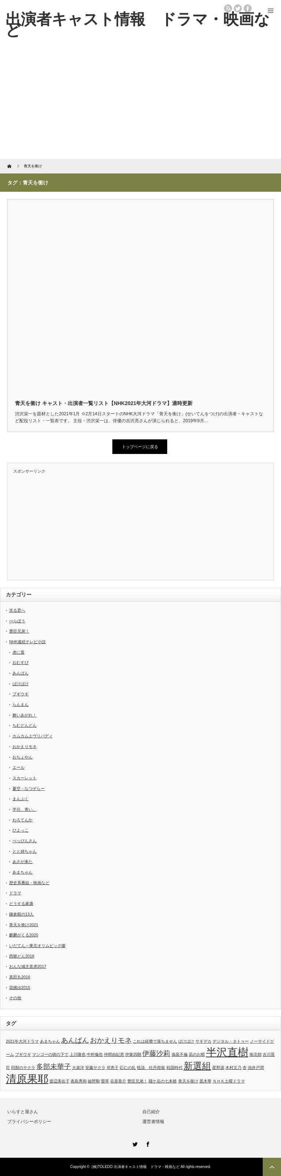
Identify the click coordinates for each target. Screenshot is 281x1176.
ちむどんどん (24, 725)
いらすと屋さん (22, 1111)
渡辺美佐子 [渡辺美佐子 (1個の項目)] (59, 1081)
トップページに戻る (140, 446)
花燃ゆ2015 (19, 987)
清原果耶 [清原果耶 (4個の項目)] (27, 1079)
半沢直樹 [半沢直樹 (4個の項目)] (227, 1052)
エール (18, 767)
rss (228, 8)
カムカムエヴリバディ (32, 736)
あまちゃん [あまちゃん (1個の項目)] (50, 1041)
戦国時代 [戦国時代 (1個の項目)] (174, 1067)
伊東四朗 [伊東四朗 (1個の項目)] (133, 1054)
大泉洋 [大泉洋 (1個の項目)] (78, 1067)
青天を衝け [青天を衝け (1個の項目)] (188, 1081)
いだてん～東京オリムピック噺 (37, 945)
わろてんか (22, 820)
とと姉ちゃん (24, 851)
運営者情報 (153, 1121)
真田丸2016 (19, 977)
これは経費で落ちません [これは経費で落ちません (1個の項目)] (155, 1041)
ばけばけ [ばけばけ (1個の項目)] (186, 1041)
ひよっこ (20, 830)
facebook (248, 8)
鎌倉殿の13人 (21, 914)
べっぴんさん (24, 841)
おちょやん (22, 757)
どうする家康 (21, 903)
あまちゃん (22, 872)
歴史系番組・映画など (29, 883)
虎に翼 (18, 652)
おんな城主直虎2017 (27, 966)
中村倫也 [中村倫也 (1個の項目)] (95, 1054)
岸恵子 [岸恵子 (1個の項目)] (112, 1067)
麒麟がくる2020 (23, 935)
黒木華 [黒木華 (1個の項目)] (205, 1081)
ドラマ (15, 893)
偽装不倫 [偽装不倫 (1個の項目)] (180, 1054)
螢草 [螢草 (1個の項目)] (105, 1081)
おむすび (20, 662)
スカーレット (24, 778)
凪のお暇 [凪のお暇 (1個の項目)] (197, 1054)
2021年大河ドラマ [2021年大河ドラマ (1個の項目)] (22, 1041)
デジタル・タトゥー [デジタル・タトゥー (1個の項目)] (231, 1041)
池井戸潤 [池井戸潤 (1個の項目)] (256, 1067)
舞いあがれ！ (24, 715)
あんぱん (20, 673)
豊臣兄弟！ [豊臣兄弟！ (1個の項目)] (137, 1081)
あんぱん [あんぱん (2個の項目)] (75, 1040)
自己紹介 (151, 1111)
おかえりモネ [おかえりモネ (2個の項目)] (111, 1040)
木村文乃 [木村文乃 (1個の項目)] (233, 1067)
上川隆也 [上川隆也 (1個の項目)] (78, 1054)
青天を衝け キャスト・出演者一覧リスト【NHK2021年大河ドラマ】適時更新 (103, 403)
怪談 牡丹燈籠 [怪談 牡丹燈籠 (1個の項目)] (151, 1067)
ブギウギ (20, 694)
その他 (15, 998)
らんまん (20, 704)
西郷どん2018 (21, 956)
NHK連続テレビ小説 (27, 641)
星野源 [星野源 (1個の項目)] (218, 1067)
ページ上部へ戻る (272, 1167)
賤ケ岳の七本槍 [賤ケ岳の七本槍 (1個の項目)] (163, 1081)
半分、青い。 (24, 809)
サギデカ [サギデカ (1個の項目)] (203, 1041)
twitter (238, 8)
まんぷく (20, 799)
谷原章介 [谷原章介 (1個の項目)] (118, 1081)
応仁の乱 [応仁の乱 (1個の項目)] (128, 1067)
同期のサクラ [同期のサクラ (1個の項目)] (23, 1067)
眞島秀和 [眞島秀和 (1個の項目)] (79, 1081)
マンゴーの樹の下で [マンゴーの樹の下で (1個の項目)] (50, 1054)
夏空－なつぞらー (28, 788)
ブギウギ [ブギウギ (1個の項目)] (23, 1054)
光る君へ (17, 610)
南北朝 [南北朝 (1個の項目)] (256, 1054)
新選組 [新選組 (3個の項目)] (197, 1066)
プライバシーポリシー (29, 1121)
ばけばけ (20, 683)
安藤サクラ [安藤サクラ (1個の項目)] (95, 1067)
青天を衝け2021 (23, 925)
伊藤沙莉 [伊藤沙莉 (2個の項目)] (156, 1053)
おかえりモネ (24, 746)
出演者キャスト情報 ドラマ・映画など (137, 24)
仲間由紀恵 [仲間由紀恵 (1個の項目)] (114, 1054)
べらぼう (17, 621)
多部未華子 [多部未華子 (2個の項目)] (53, 1066)
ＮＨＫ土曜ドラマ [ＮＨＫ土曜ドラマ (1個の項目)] (229, 1081)
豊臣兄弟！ (19, 631)
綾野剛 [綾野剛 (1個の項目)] (94, 1081)
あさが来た (22, 861)
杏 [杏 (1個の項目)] (245, 1067)
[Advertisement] (140, 104)
